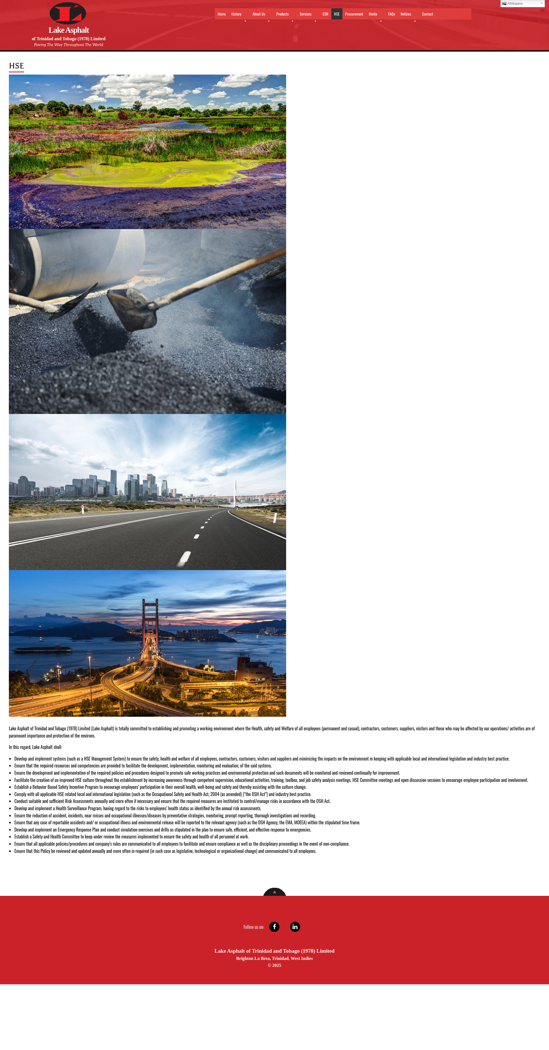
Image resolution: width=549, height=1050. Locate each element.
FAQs (391, 14)
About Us (262, 15)
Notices (409, 15)
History (239, 15)
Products (285, 15)
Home (222, 14)
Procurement (354, 14)
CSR (326, 14)
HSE (337, 14)
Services (308, 15)
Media (376, 15)
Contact (427, 14)
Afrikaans (512, 3)
